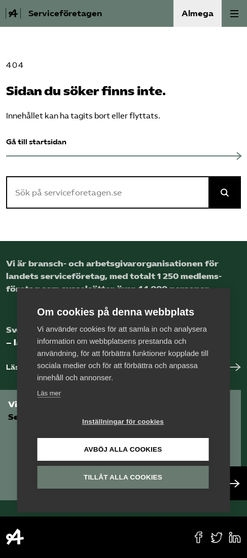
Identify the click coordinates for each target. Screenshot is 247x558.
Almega (198, 13)
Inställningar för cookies (123, 421)
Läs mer (49, 393)
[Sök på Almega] (224, 192)
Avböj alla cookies (123, 449)
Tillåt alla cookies (123, 477)
